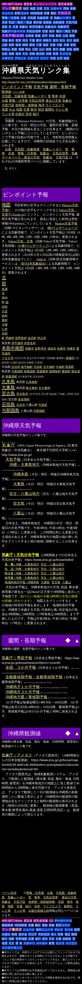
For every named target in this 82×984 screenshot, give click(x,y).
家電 (52, 943)
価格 (45, 925)
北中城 (47, 367)
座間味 (53, 371)
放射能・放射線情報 (41, 901)
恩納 (8, 338)
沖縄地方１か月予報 (22, 687)
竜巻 (55, 96)
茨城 (5, 40)
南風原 (28, 371)
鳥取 (14, 49)
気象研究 (63, 26)
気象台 (23, 26)
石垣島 (8, 404)
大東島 (8, 387)
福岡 (76, 49)
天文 (46, 8)
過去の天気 (53, 100)
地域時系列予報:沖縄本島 (22, 582)
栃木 (11, 40)
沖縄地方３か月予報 (22, 692)
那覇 (28, 348)
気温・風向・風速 (20, 22)
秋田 (59, 35)
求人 (54, 934)
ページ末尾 (18, 91)
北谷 (37, 367)
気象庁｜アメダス (17, 755)
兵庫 (66, 45)
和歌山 (6, 49)
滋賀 (46, 45)
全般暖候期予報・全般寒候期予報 (34, 677)
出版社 (20, 114)
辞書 (47, 13)
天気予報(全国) (13, 35)
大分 (25, 53)
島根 (21, 49)
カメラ (60, 943)
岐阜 (18, 45)
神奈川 (47, 40)
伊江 (40, 338)
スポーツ (56, 8)
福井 (76, 40)
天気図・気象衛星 (14, 96)
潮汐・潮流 (63, 31)
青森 (38, 35)
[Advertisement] (65, 194)
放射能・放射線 (26, 105)
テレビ (58, 929)
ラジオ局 (8, 114)
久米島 (8, 381)
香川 (56, 49)
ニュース (8, 13)
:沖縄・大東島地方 (22, 564)
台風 (23, 18)
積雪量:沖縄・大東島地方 (22, 578)
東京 (39, 40)
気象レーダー (62, 18)
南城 (69, 358)
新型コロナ (21, 13)
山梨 (5, 45)
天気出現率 (33, 31)
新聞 (77, 929)
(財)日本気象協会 (33, 263)
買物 (66, 8)
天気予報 (40, 87)
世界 (56, 53)
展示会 (22, 934)
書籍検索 (8, 925)
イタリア (33, 58)
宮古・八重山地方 (24, 494)
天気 (52, 938)
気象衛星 (43, 18)
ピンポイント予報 (17, 87)
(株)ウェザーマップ (34, 245)
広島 (35, 49)
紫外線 (37, 22)
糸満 (60, 348)
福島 (72, 35)
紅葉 (15, 26)
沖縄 (49, 53)
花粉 (5, 26)
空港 (45, 31)
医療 (73, 8)
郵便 (74, 934)
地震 (26, 8)
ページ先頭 (9, 893)
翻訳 (54, 13)
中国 (53, 58)
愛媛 (62, 49)
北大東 (42, 388)
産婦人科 (43, 910)
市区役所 (44, 934)
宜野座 (19, 338)
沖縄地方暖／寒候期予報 (26, 697)
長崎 (11, 53)
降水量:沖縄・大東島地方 (22, 573)
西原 (68, 367)
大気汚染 (71, 22)
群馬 (18, 40)
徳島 (49, 49)
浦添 (50, 348)
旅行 (38, 938)
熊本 (18, 53)
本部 (5, 333)
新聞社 (50, 109)
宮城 (52, 35)
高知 (69, 49)
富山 (62, 40)
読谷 (14, 367)
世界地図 (21, 938)
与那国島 (10, 410)
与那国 (37, 411)
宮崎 (32, 53)
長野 (11, 45)
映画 (14, 934)
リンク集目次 (12, 8)
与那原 (15, 371)
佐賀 (5, 53)
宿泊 (41, 109)
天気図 (31, 18)
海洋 (52, 31)
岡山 (28, 49)
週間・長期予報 (62, 87)
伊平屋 (15, 343)
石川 (69, 40)
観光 (34, 109)
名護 (5, 289)
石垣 (19, 405)
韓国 (66, 58)
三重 (39, 45)
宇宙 (74, 31)
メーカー (42, 943)
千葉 (32, 40)
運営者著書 (65, 4)
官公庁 (32, 934)
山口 (42, 49)
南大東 (30, 388)
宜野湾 (39, 348)
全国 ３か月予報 (20, 667)
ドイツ (44, 58)
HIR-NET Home (12, 4)
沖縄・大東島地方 (24, 464)
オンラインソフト (45, 4)
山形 (65, 35)
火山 (12, 109)
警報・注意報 (10, 18)
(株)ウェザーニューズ (62, 228)
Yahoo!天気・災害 (20, 241)
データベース (63, 920)
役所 (29, 114)
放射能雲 (59, 22)
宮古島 (8, 393)
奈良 (73, 45)
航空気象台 (36, 26)
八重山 (19, 513)
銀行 (36, 114)
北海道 (29, 35)
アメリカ (65, 53)
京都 (53, 45)
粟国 (65, 371)
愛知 (32, 45)
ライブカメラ (54, 105)
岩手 (45, 35)
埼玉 (25, 40)
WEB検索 (36, 13)
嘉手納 (25, 367)
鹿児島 (40, 53)
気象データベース (13, 31)
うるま (6, 358)
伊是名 (28, 343)
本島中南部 (13, 348)
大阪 (59, 45)
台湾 (60, 58)
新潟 (56, 40)
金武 (31, 338)
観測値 (6, 91)
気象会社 (51, 26)
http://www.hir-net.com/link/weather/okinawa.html (34, 82)
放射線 (47, 22)
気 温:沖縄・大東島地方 (22, 569)
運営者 (27, 4)
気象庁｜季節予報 (17, 658)
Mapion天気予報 (66, 223)
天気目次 (64, 13)
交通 (39, 8)
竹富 (41, 405)
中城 (59, 367)
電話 (67, 934)
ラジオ (68, 929)
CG (51, 920)
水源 (5, 22)
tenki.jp (19, 214)
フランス (20, 58)
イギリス (8, 58)
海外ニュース (44, 929)
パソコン (71, 943)
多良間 (22, 399)
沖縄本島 (20, 474)
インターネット (12, 947)
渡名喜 (75, 371)
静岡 (25, 45)
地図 (33, 8)
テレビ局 (61, 109)
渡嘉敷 (41, 371)
